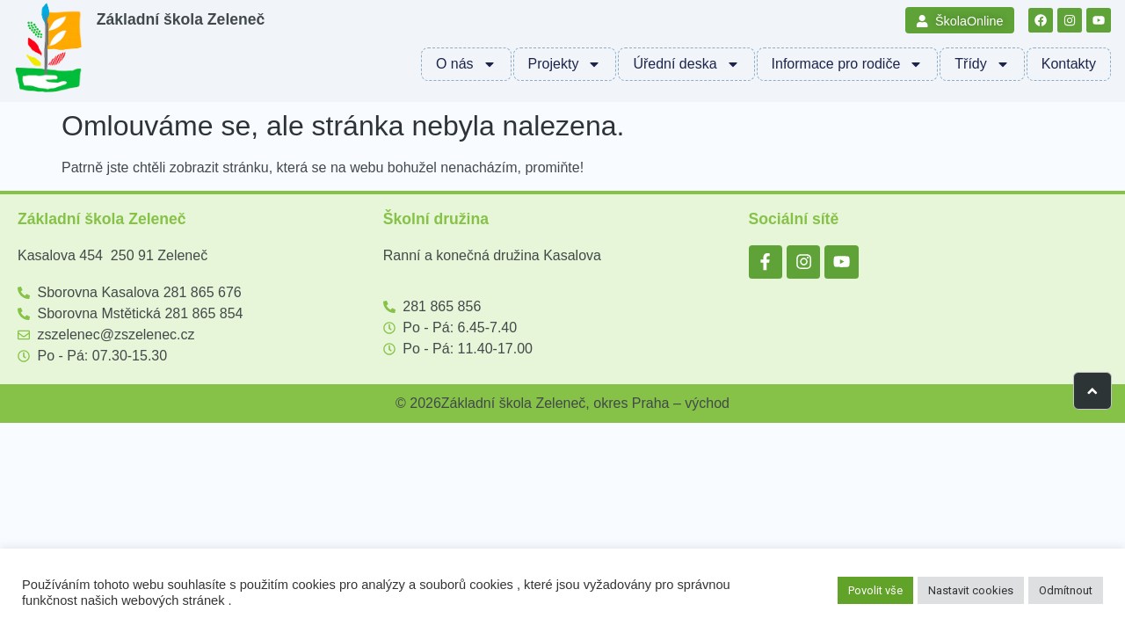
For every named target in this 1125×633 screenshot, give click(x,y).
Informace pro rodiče (848, 64)
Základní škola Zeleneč (181, 19)
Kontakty (1069, 63)
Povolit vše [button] (875, 590)
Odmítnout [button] (1065, 590)
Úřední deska (686, 64)
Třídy (981, 64)
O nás (466, 64)
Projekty (565, 64)
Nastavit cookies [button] (970, 590)
